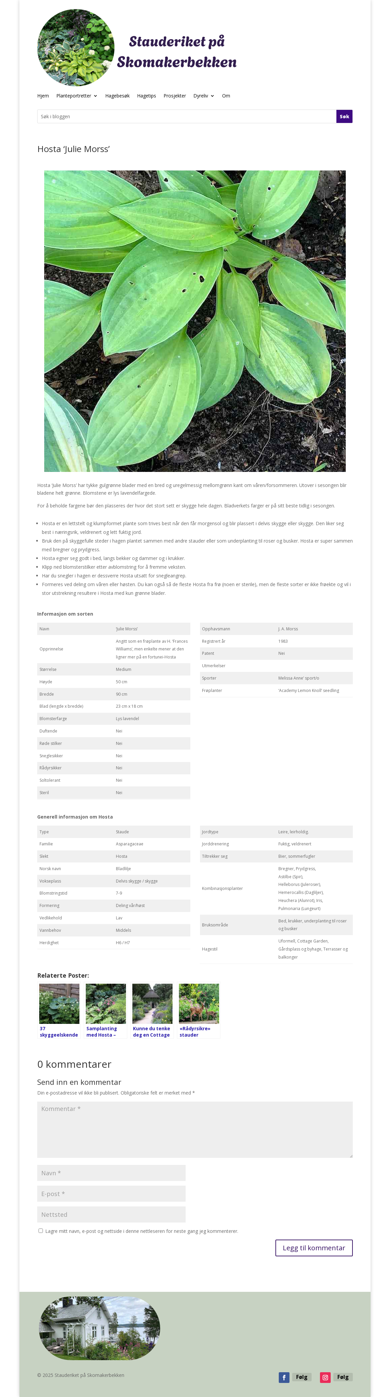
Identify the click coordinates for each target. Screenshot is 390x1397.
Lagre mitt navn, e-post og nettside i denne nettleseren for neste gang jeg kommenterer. (141, 1231)
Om (226, 96)
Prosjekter (175, 96)
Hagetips (146, 96)
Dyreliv (200, 96)
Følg (302, 1377)
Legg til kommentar (314, 1247)
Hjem (43, 96)
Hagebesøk (117, 96)
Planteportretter (73, 96)
